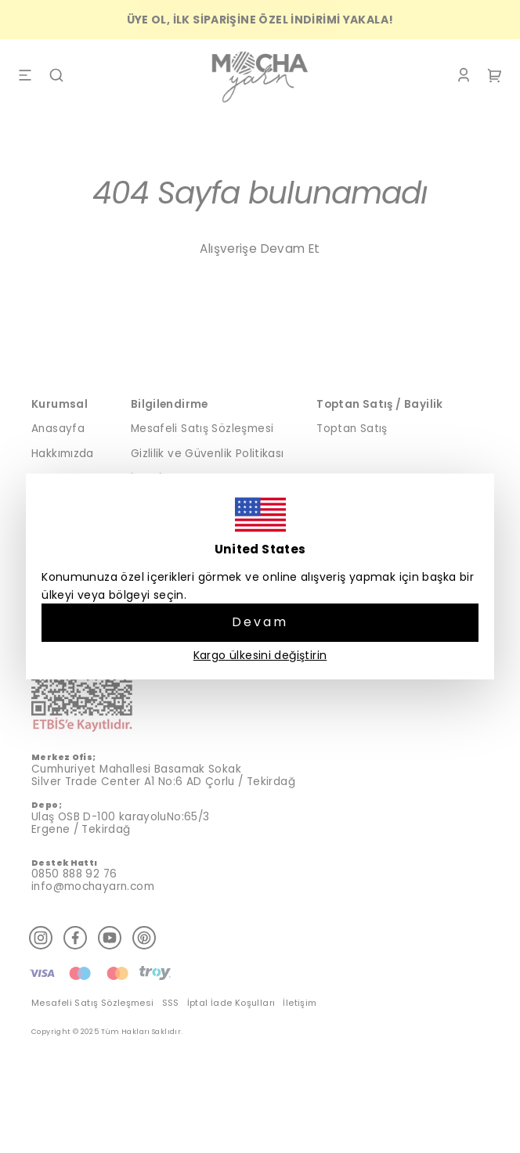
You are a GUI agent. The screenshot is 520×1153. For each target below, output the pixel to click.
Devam (260, 622)
